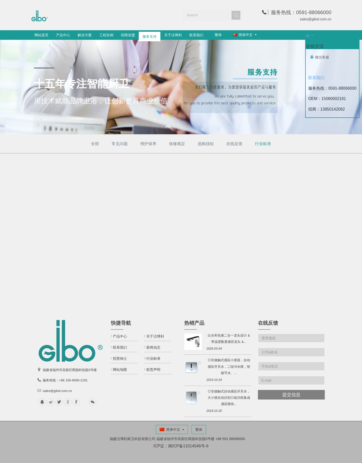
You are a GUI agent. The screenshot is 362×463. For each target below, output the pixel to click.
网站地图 (120, 370)
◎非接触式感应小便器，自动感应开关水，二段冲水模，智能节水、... (229, 366)
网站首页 (41, 35)
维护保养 (148, 144)
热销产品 (194, 323)
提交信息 (291, 394)
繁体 (218, 35)
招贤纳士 (120, 358)
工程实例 (106, 35)
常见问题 (120, 144)
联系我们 (196, 35)
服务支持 (150, 35)
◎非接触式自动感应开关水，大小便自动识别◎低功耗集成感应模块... (229, 397)
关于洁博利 (173, 35)
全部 (95, 144)
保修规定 (177, 144)
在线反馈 (234, 144)
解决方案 (85, 35)
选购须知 (206, 144)
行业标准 (263, 144)
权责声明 (153, 370)
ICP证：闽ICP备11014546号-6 (181, 446)
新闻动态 (153, 347)
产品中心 (63, 35)
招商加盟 (128, 35)
